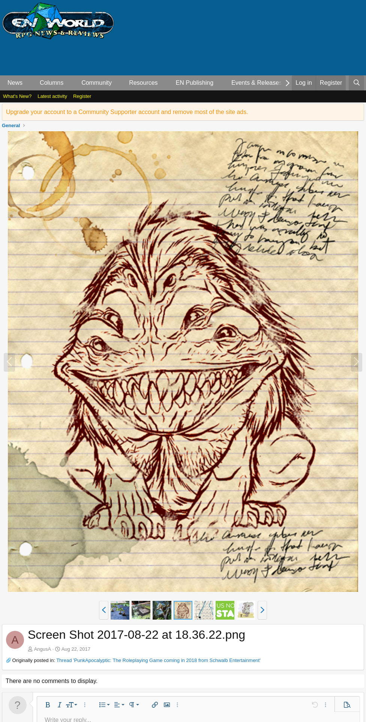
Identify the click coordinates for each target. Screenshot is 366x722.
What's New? (17, 96)
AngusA (42, 649)
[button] (28, 82)
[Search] (356, 82)
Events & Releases (256, 83)
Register (82, 96)
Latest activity (52, 96)
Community (96, 83)
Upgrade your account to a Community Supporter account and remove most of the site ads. (127, 112)
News (15, 83)
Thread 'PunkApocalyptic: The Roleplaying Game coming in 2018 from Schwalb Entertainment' (158, 660)
